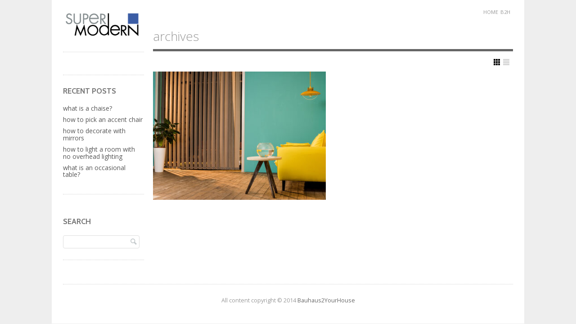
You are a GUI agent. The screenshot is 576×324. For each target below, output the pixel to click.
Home (490, 12)
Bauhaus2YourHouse (326, 300)
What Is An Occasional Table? (94, 171)
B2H (505, 12)
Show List (506, 62)
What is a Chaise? (87, 108)
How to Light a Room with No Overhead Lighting (99, 152)
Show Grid (497, 62)
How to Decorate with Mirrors (94, 134)
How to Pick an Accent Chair (103, 119)
